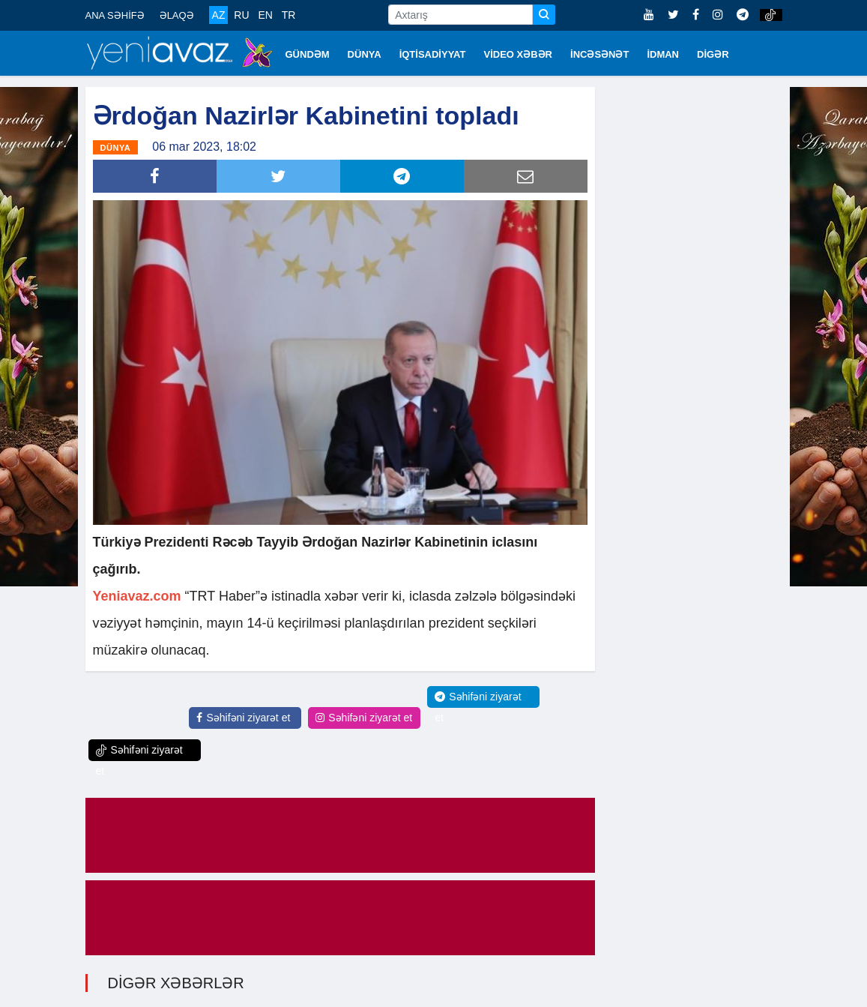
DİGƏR (713, 54)
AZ (219, 15)
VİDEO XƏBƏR (518, 54)
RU (241, 15)
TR (289, 15)
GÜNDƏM (308, 54)
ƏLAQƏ (177, 15)
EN (265, 15)
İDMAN (663, 54)
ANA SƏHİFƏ (115, 15)
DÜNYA (364, 54)
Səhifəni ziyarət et (243, 718)
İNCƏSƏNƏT (599, 54)
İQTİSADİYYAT (432, 54)
